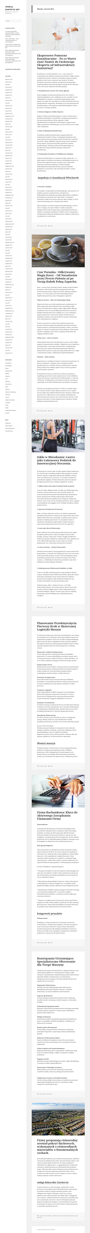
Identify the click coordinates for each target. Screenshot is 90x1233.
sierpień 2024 (8, 121)
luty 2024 (7, 137)
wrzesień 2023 (8, 145)
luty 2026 (7, 84)
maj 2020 (7, 234)
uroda (6, 405)
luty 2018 (7, 276)
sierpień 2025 (8, 95)
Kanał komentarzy (10, 428)
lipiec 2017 (8, 290)
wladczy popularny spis (12, 8)
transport (7, 402)
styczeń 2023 (8, 161)
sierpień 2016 (8, 316)
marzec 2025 (8, 108)
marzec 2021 (8, 213)
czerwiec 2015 (8, 348)
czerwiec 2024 (8, 126)
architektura (8, 363)
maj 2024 (7, 129)
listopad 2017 (8, 282)
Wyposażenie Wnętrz (10, 410)
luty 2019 (7, 253)
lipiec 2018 (8, 266)
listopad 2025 (8, 92)
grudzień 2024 (8, 113)
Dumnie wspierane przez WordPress (46, 1229)
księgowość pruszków (49, 913)
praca (6, 386)
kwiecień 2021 (8, 211)
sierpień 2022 (8, 169)
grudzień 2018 (8, 258)
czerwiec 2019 (8, 247)
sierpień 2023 (8, 147)
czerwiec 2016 (8, 321)
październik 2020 (9, 224)
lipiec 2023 (8, 150)
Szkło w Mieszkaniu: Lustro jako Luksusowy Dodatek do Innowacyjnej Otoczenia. (56, 460)
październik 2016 (9, 311)
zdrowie (7, 413)
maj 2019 (7, 250)
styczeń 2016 (8, 329)
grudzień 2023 (8, 142)
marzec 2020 (8, 237)
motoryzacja (8, 384)
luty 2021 (7, 216)
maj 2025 (7, 103)
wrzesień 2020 (8, 226)
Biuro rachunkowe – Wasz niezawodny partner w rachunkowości (12, 40)
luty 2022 (7, 184)
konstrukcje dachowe (69, 1215)
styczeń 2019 (8, 255)
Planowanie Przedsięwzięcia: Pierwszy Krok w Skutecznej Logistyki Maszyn (57, 626)
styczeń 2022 (8, 187)
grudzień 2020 (8, 221)
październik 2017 (9, 284)
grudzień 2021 (8, 190)
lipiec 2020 (8, 232)
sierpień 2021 (8, 200)
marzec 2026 (8, 82)
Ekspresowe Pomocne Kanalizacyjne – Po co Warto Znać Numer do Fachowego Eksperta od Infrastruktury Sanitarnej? (56, 62)
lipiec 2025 (8, 98)
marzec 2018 (8, 274)
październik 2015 (9, 337)
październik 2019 (9, 242)
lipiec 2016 (8, 319)
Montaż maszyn (46, 743)
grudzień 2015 (8, 332)
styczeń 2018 (8, 279)
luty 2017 (7, 303)
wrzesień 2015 (8, 340)
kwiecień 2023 (8, 155)
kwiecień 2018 (8, 271)
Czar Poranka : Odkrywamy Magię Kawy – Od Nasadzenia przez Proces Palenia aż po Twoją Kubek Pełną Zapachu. (57, 276)
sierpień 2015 (8, 342)
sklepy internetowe (10, 400)
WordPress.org (9, 431)
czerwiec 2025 (8, 100)
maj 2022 (7, 176)
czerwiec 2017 (8, 292)
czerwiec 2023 (8, 153)
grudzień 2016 (8, 308)
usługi (6, 407)
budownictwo (8, 371)
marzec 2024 (8, 134)
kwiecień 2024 (8, 132)
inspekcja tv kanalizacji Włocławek (58, 177)
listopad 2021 (8, 192)
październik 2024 (9, 116)
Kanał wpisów (8, 425)
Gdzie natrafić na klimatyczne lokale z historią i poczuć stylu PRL (12, 46)
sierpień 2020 (8, 229)
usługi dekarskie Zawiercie (53, 1182)
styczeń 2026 (8, 87)
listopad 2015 (8, 334)
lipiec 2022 (8, 171)
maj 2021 (7, 208)
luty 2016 (7, 326)
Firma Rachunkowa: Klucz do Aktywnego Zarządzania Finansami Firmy (57, 815)
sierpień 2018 (8, 263)
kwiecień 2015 (8, 353)
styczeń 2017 (8, 305)
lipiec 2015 (8, 345)
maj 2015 (7, 350)
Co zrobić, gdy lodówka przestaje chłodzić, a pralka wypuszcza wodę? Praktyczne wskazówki (12, 34)
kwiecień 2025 (8, 105)
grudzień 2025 (8, 90)
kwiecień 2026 (8, 79)
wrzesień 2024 (8, 119)
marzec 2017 (8, 300)
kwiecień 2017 (8, 297)
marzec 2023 (8, 158)
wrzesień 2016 (8, 313)
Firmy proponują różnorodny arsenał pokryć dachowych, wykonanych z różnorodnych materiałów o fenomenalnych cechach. (57, 1146)
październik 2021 (9, 195)
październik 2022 (9, 166)
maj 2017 (7, 295)
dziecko (7, 373)
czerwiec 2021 (8, 205)
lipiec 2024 (8, 124)
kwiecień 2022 (8, 179)
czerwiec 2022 (8, 174)
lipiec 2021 (8, 203)
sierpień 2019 (8, 245)
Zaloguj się (8, 423)
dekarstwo (57, 1215)
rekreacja (7, 394)
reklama (7, 389)
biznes (6, 368)
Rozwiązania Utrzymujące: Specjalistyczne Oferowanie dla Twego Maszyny (56, 961)
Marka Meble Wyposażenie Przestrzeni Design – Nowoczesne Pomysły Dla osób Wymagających (12, 53)
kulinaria (7, 381)
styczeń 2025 (8, 111)
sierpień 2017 (8, 287)
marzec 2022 (8, 182)
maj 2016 (7, 324)
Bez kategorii (8, 365)
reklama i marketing (10, 392)
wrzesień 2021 (8, 198)
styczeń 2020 (8, 240)
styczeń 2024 (8, 140)
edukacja (7, 376)
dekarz (61, 1215)
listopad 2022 (8, 163)
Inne (6, 379)
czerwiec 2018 (8, 269)
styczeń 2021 (8, 219)
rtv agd (7, 397)
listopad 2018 (8, 261)
